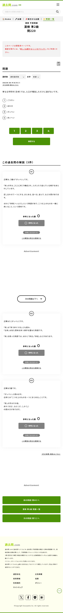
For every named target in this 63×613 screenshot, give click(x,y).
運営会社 (16, 574)
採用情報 (16, 578)
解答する (31, 141)
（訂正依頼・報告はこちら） (10, 85)
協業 (37, 578)
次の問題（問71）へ (32, 518)
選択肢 (5, 77)
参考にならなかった (31, 232)
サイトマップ (18, 587)
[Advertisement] (31, 270)
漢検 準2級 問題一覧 (31, 509)
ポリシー (38, 583)
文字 (29, 77)
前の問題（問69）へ (32, 500)
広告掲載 (38, 574)
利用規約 (16, 583)
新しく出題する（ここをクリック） (33, 49)
